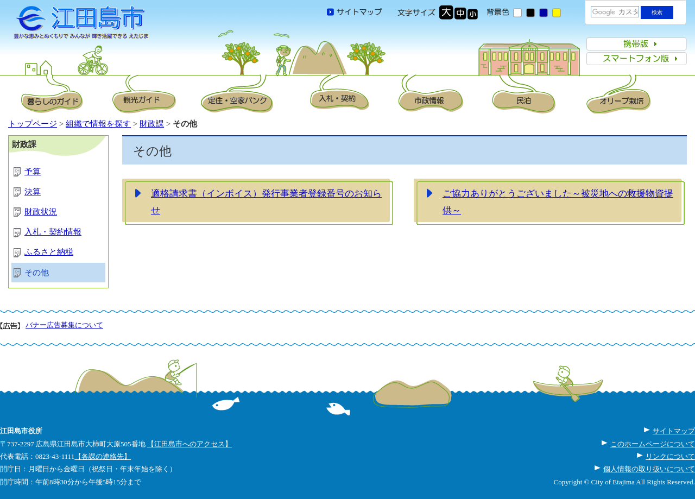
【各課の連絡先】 (102, 456)
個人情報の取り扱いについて (649, 469)
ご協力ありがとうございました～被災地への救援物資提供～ (558, 202)
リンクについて (670, 456)
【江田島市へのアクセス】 (189, 444)
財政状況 (40, 211)
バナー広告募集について (64, 325)
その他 (36, 272)
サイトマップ (674, 431)
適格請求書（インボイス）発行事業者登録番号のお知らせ (266, 202)
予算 (32, 171)
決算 (32, 191)
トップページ (32, 123)
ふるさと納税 (48, 252)
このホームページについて (652, 444)
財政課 (152, 123)
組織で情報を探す (98, 123)
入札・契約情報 (52, 232)
